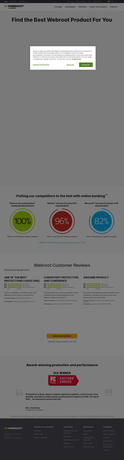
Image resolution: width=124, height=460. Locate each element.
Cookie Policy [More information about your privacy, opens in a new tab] (76, 59)
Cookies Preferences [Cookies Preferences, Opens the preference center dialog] (41, 64)
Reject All (70, 65)
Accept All (86, 65)
